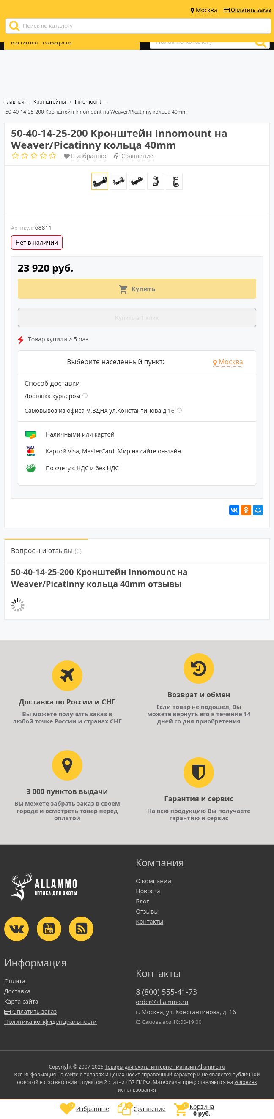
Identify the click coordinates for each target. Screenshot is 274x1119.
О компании (153, 881)
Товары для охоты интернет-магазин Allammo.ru (165, 1066)
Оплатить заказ (247, 10)
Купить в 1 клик (137, 317)
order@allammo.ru (162, 1002)
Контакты (149, 921)
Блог (142, 901)
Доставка (17, 991)
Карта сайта (21, 1001)
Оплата (14, 981)
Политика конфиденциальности (50, 1022)
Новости (148, 891)
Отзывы (147, 911)
